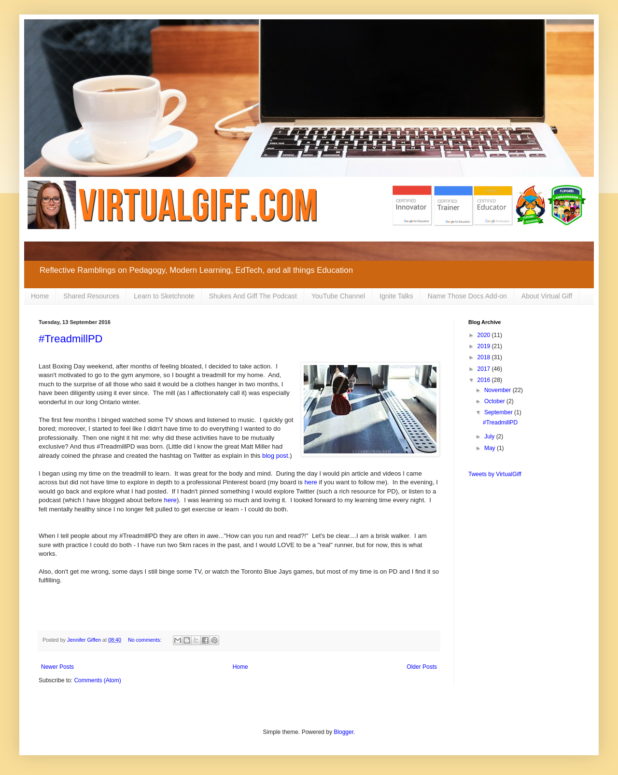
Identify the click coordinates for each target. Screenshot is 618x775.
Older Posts (422, 666)
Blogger (343, 732)
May (490, 448)
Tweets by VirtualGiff (494, 474)
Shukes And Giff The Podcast (253, 296)
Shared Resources (91, 296)
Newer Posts (57, 666)
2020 (485, 335)
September (499, 412)
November (498, 390)
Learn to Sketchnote (164, 296)
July (490, 436)
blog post (275, 455)
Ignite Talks (396, 296)
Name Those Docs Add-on (467, 296)
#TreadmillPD (70, 339)
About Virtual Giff (546, 296)
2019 (485, 346)
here (311, 482)
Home (40, 296)
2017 (485, 369)
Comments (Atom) (97, 680)
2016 (485, 380)
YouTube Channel (338, 296)
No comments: (145, 640)
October (495, 401)
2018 (485, 357)
